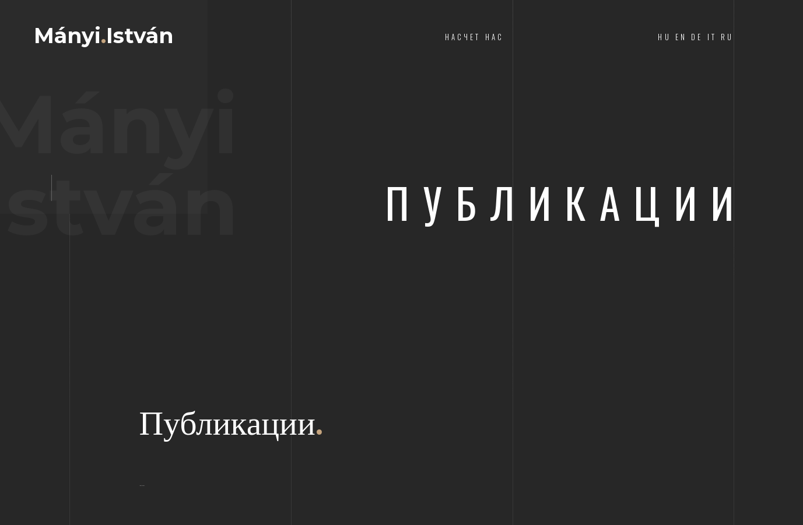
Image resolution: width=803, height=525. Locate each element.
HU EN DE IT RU (696, 37)
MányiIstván (103, 35)
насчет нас (474, 37)
